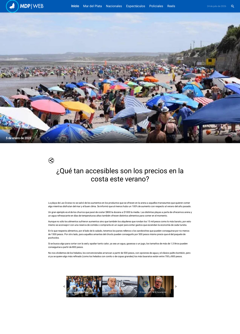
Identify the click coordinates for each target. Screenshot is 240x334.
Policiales (156, 6)
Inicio (75, 6)
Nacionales (114, 6)
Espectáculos (135, 6)
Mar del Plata (92, 6)
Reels (171, 6)
